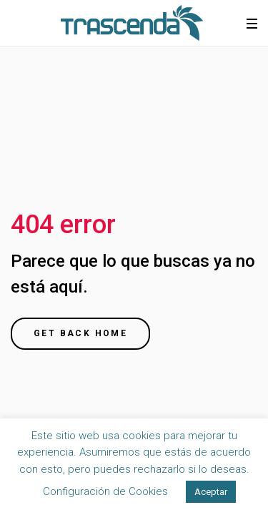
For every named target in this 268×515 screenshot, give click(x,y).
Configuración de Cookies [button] (105, 491)
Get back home (80, 333)
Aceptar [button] (210, 491)
